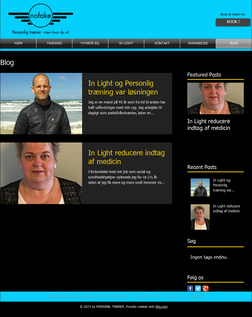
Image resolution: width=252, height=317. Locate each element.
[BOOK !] (233, 22)
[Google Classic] (206, 288)
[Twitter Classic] (198, 288)
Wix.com (162, 307)
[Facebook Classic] (190, 288)
